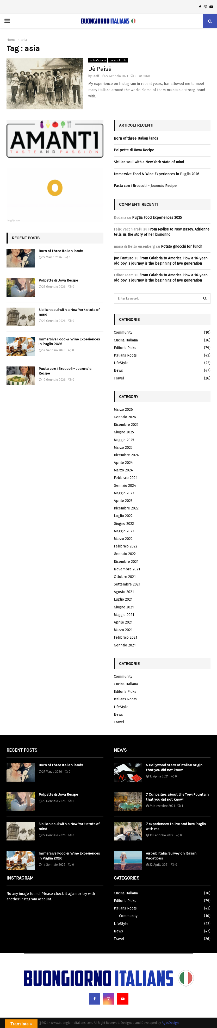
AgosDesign (170, 1023)
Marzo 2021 (123, 630)
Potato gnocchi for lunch (181, 246)
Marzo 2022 (123, 539)
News (118, 370)
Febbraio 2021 (125, 637)
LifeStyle (121, 363)
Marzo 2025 (123, 447)
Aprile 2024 (123, 462)
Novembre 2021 (127, 569)
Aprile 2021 (123, 622)
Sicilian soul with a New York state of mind (149, 162)
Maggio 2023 (124, 493)
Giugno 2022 (124, 523)
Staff (95, 76)
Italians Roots (118, 60)
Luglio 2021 (123, 599)
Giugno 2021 (124, 607)
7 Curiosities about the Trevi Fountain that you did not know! (177, 796)
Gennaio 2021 (125, 645)
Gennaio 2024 (125, 485)
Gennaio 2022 (125, 554)
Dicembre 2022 (126, 508)
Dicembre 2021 (126, 561)
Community (123, 332)
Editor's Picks (98, 60)
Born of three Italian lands (61, 251)
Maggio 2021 (124, 615)
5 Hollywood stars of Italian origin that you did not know (174, 767)
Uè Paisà (100, 68)
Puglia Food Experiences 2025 (157, 217)
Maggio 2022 (124, 531)
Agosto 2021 (124, 592)
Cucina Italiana (126, 340)
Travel (119, 378)
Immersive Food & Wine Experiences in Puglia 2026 (156, 174)
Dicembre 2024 (126, 455)
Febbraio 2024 (126, 478)
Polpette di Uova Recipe (58, 280)
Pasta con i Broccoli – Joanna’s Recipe (145, 186)
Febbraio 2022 (125, 546)
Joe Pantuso (123, 258)
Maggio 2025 (124, 440)
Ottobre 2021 (125, 577)
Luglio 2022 (123, 516)
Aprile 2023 (123, 501)
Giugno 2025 (124, 432)
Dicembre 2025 (126, 424)
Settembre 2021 (127, 584)
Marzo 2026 (123, 409)
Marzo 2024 (123, 470)
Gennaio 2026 (125, 417)
